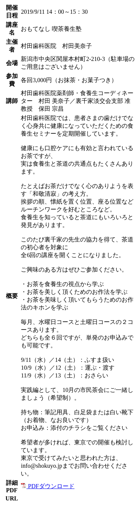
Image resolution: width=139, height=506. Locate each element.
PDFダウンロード (47, 486)
